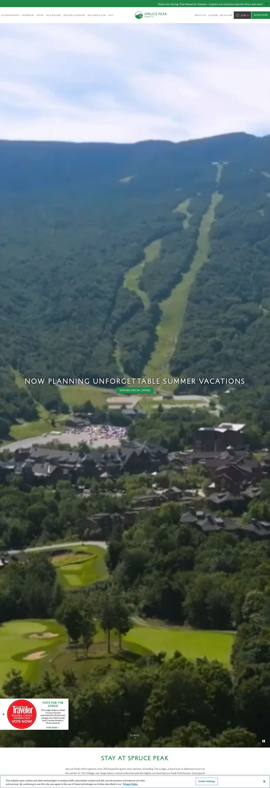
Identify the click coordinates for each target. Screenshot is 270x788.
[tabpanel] (135, 385)
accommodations (10, 15)
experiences (28, 15)
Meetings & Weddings (74, 15)
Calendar (213, 15)
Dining (39, 15)
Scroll (135, 735)
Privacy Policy (130, 784)
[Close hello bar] (266, 3)
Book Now (261, 15)
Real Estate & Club (97, 15)
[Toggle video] (264, 741)
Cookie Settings (206, 781)
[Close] (264, 781)
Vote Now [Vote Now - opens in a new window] (53, 728)
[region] (135, 781)
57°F (242, 15)
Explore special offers (135, 390)
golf (110, 15)
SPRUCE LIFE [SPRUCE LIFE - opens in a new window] (200, 15)
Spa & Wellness (53, 15)
